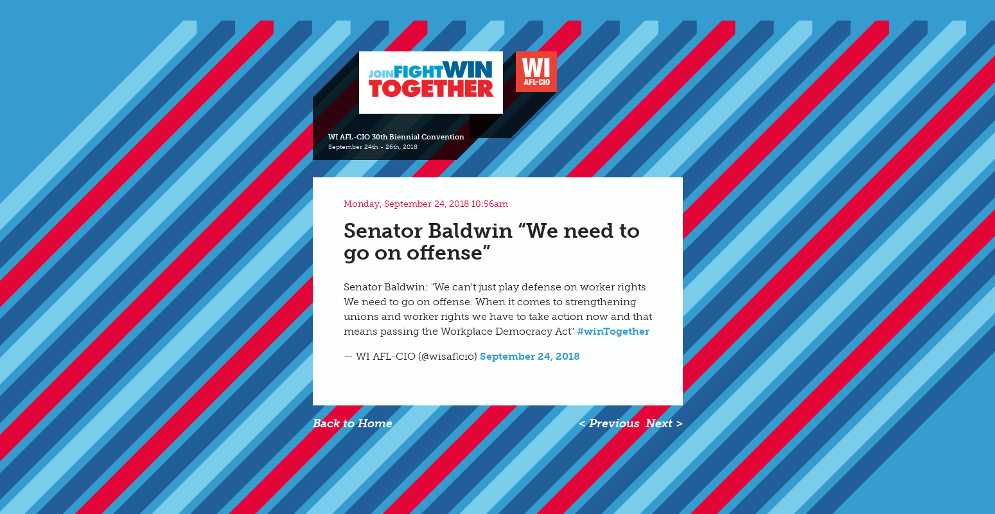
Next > (664, 423)
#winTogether (613, 331)
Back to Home (352, 423)
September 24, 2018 (530, 356)
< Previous (609, 423)
